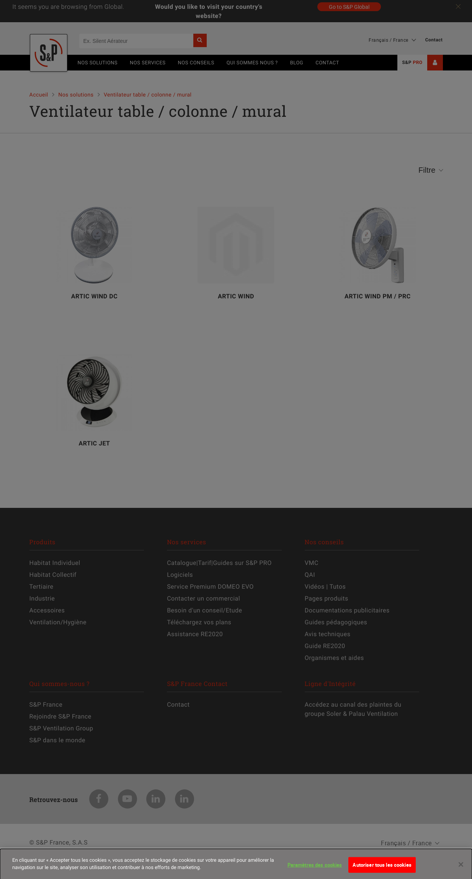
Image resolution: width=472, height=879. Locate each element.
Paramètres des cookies (314, 868)
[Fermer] (460, 868)
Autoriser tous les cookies (382, 868)
